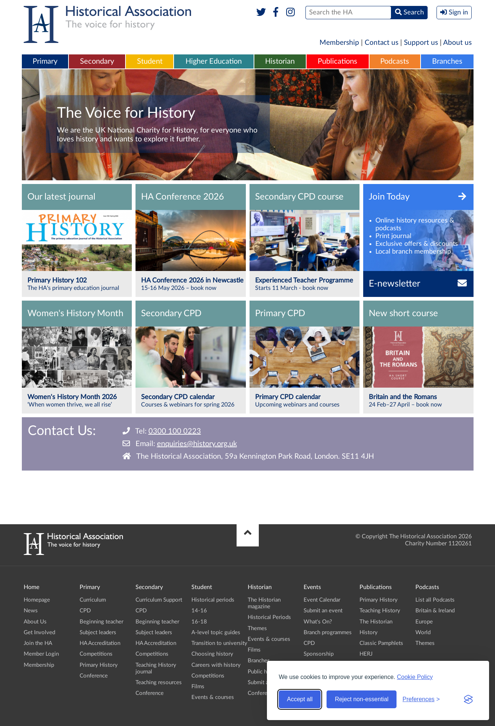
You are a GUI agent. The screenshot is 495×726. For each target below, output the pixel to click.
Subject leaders (98, 632)
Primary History (99, 665)
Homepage (37, 600)
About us (457, 42)
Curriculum (93, 600)
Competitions (96, 654)
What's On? (318, 622)
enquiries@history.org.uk (197, 444)
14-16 (199, 610)
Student (150, 61)
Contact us (381, 42)
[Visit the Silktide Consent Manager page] (468, 699)
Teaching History (379, 610)
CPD (85, 610)
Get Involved (39, 632)
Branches (447, 61)
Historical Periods (269, 617)
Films (197, 686)
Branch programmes (328, 632)
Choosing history (212, 654)
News (31, 610)
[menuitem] (45, 61)
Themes (257, 628)
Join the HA (38, 643)
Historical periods (212, 600)
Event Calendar (322, 600)
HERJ (365, 654)
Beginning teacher (101, 622)
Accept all (299, 699)
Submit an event (323, 610)
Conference (94, 676)
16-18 (199, 622)
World (423, 632)
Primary (45, 61)
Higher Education (213, 61)
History (368, 632)
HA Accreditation (100, 643)
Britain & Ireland (435, 610)
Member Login (41, 654)
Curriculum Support (159, 600)
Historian (280, 61)
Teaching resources (159, 682)
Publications (337, 61)
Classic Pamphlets (381, 643)
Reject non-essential (361, 699)
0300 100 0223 (174, 431)
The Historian (375, 622)
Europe (424, 622)
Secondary (97, 61)
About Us (35, 622)
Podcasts (394, 61)
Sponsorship (319, 654)
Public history (264, 672)
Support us (421, 42)
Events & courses (212, 697)
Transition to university (219, 643)
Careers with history (216, 665)
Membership (339, 42)
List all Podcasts (435, 600)
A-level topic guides (215, 632)
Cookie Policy (415, 677)
